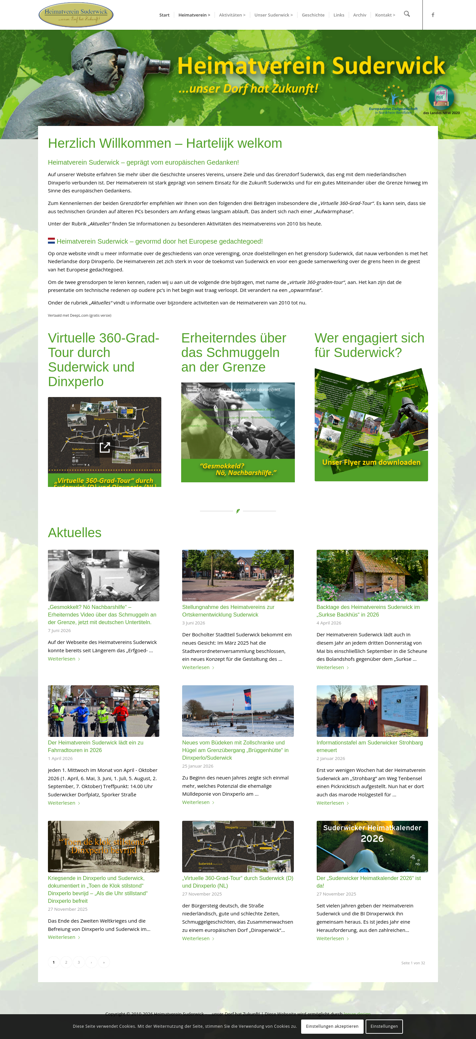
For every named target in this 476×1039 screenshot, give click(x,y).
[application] (238, 432)
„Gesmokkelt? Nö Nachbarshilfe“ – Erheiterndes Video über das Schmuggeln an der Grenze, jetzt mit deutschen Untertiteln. (102, 614)
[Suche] (407, 15)
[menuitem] (166, 15)
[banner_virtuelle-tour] (104, 447)
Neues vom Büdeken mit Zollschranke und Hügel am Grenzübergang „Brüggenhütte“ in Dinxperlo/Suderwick (235, 750)
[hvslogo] (76, 15)
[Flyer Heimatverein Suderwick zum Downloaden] (371, 424)
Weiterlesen (64, 658)
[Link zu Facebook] (433, 15)
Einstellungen (384, 1026)
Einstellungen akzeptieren (332, 1026)
